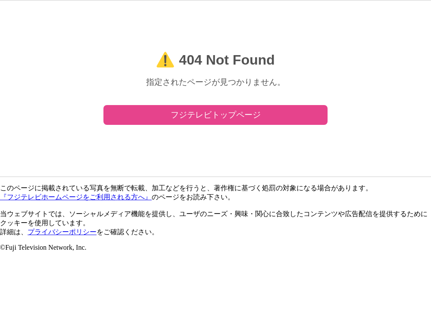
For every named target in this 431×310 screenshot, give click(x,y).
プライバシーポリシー (62, 232)
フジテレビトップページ (216, 114)
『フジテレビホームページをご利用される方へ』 (76, 197)
